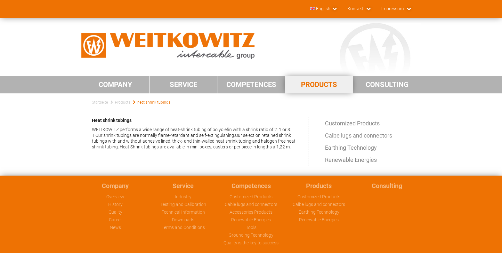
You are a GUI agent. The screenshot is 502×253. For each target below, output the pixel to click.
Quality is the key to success (251, 242)
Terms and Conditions (183, 227)
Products (122, 102)
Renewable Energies (351, 159)
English (320, 8)
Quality (115, 212)
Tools (251, 227)
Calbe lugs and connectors (358, 135)
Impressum (393, 8)
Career (115, 219)
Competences (251, 186)
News (115, 227)
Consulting (387, 186)
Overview (115, 196)
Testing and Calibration (183, 204)
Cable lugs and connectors (251, 204)
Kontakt (355, 8)
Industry (183, 196)
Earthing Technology (351, 147)
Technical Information (183, 212)
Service (183, 186)
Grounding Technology (251, 235)
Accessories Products (251, 212)
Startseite (100, 102)
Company (115, 186)
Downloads (183, 219)
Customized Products (352, 123)
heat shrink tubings (153, 102)
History (115, 204)
